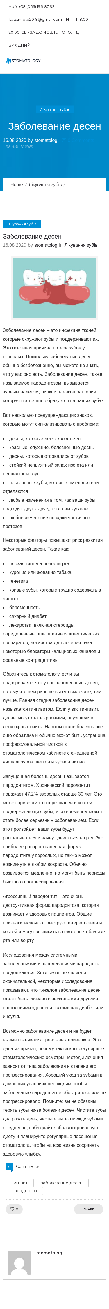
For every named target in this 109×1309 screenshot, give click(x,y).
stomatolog (46, 140)
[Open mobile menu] (97, 62)
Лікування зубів (45, 184)
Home (16, 184)
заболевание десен (62, 1182)
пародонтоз (24, 1190)
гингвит (20, 1182)
